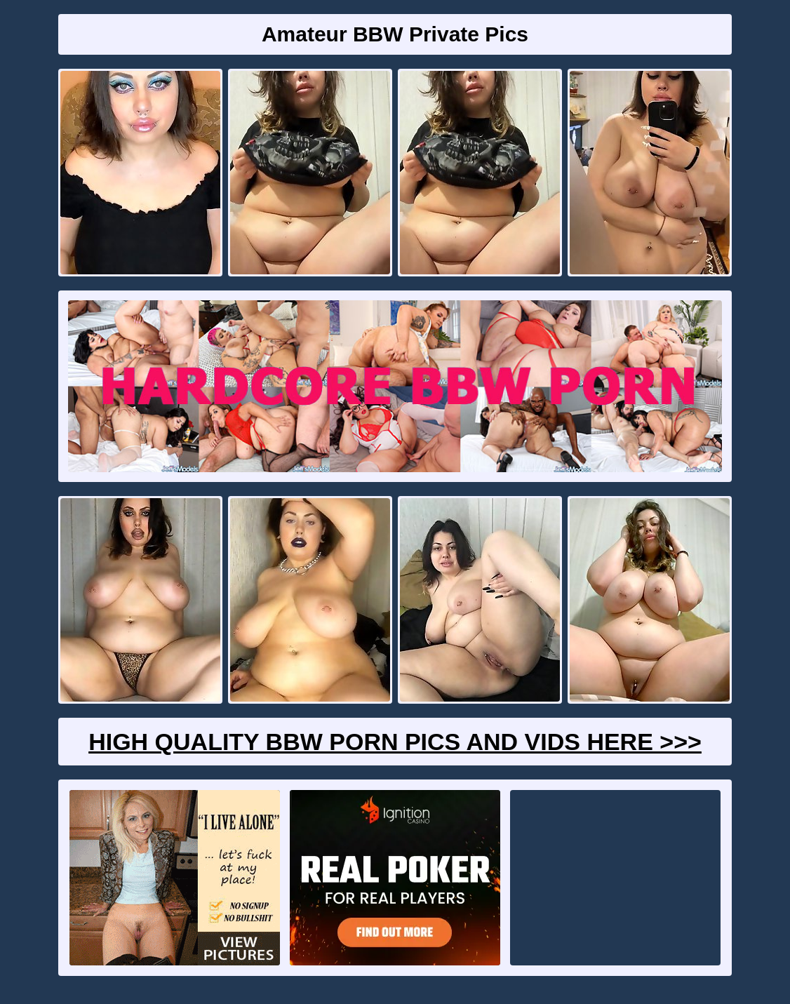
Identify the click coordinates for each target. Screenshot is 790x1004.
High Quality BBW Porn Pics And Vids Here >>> (395, 741)
